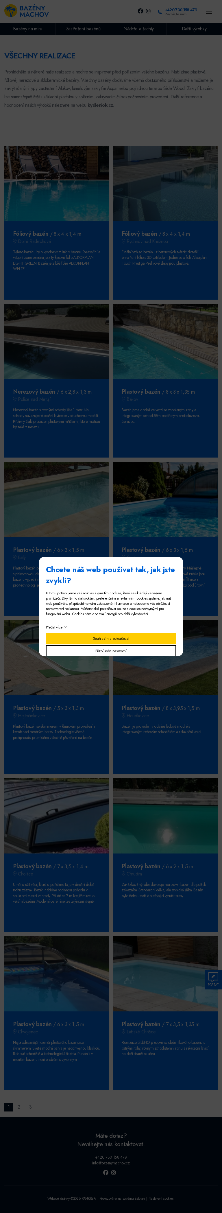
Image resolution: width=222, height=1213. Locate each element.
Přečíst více (54, 627)
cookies (115, 593)
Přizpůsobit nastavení (110, 651)
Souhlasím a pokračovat (111, 638)
